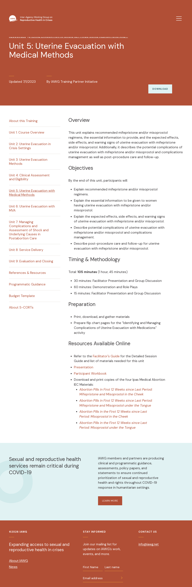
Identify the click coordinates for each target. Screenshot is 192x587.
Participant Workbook (90, 368)
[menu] (179, 18)
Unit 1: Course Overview (26, 127)
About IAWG (18, 556)
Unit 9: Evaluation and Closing (31, 256)
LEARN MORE (110, 495)
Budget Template (22, 291)
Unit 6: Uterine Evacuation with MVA (32, 203)
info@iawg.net (149, 539)
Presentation (83, 362)
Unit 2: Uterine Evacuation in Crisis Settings (30, 141)
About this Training (23, 116)
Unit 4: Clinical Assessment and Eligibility (29, 172)
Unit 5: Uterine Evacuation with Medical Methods (32, 188)
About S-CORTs (21, 303)
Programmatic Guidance (27, 279)
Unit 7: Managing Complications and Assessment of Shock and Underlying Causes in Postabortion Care (29, 225)
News (13, 562)
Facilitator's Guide (106, 351)
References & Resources (27, 268)
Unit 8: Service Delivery (26, 245)
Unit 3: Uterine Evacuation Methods (28, 157)
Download (160, 83)
